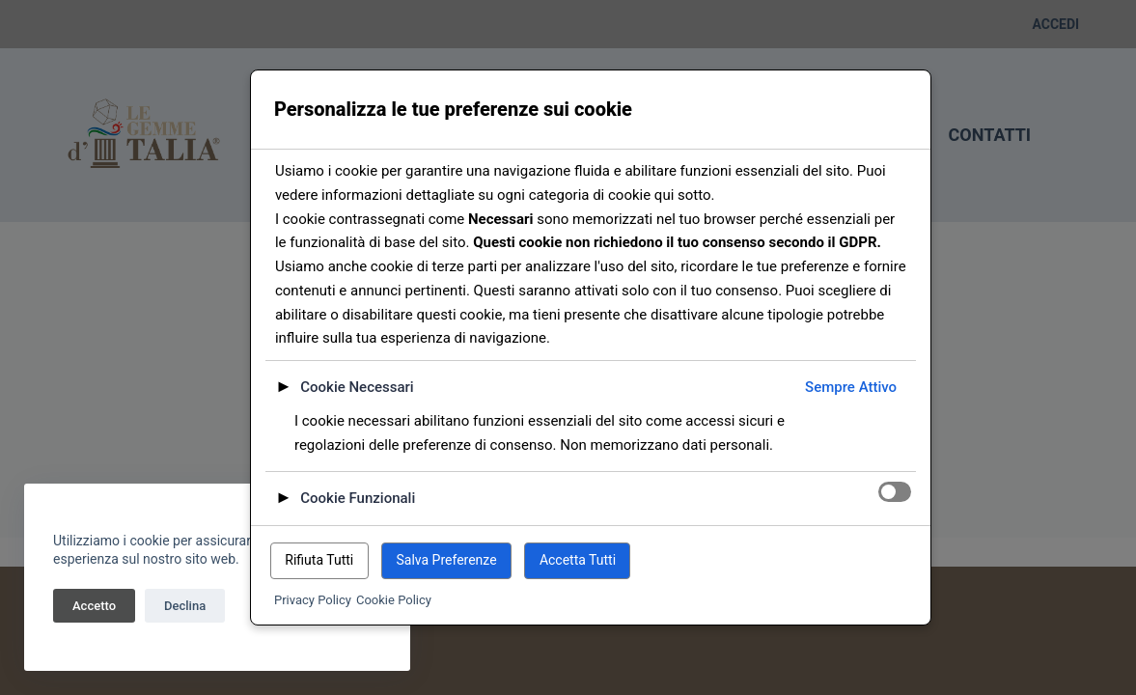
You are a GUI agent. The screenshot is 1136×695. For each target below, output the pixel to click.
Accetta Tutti (578, 560)
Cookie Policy (393, 600)
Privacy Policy (312, 600)
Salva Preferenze (446, 560)
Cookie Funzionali (357, 498)
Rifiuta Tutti (319, 560)
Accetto (94, 605)
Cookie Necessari (356, 387)
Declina (185, 605)
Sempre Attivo (851, 387)
